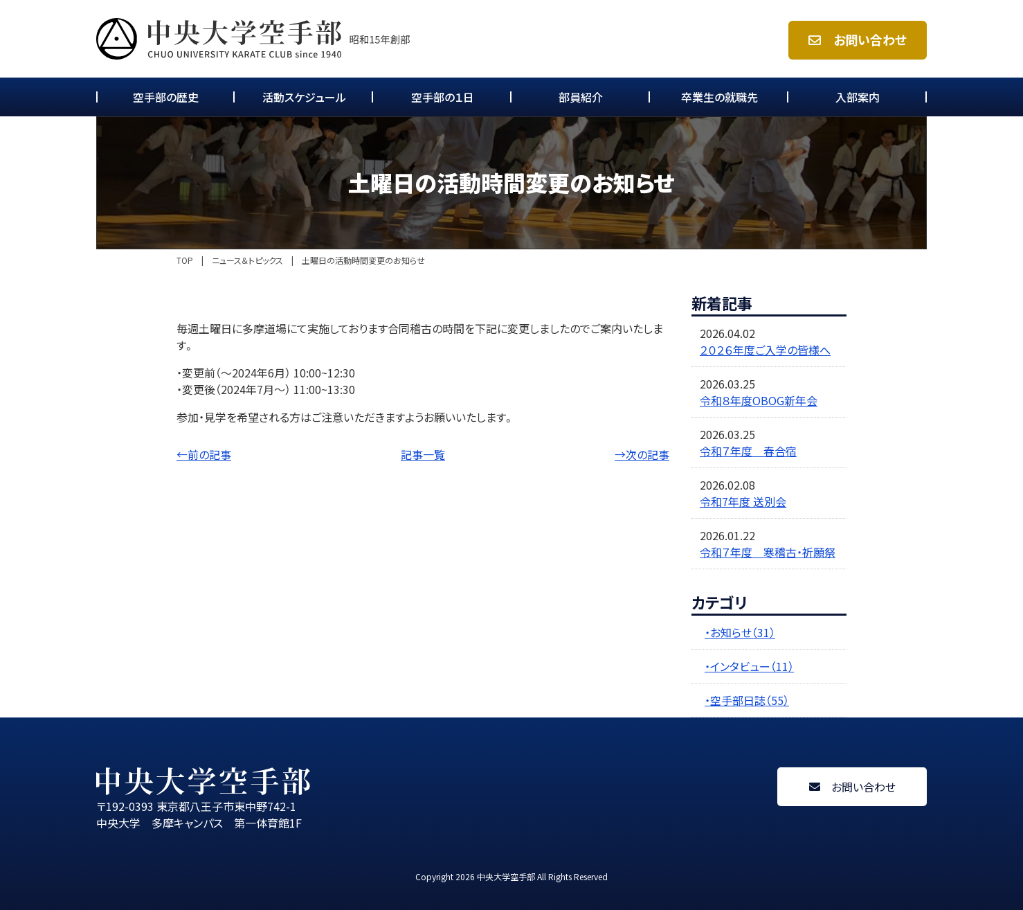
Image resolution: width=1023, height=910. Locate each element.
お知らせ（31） (742, 632)
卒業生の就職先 (719, 97)
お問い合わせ (857, 39)
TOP (184, 260)
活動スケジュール (304, 97)
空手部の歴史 (166, 97)
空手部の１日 (442, 97)
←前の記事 (203, 454)
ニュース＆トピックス (247, 260)
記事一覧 (423, 454)
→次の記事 (642, 454)
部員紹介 (581, 97)
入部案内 (857, 97)
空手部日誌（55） (749, 700)
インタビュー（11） (752, 666)
